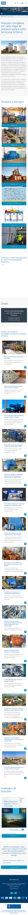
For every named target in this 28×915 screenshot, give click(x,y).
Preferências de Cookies (15, 906)
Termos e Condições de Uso (7, 911)
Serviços (14, 246)
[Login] (15, 3)
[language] (23, 3)
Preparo (14, 125)
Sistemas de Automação (14, 203)
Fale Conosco (14, 867)
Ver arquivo (14, 835)
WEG (3, 3)
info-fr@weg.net (15, 888)
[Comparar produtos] (18, 3)
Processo (14, 184)
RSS (15, 911)
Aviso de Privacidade (6, 910)
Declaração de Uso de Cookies (18, 910)
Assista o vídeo (14, 319)
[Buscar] (20, 3)
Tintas (13, 225)
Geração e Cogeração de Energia (14, 164)
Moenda (14, 145)
